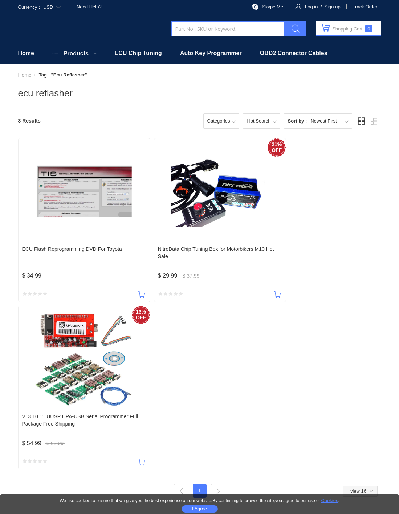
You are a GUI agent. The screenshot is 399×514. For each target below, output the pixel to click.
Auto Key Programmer (211, 53)
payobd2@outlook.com (186, 381)
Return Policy (286, 413)
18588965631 (36, 381)
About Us (47, 413)
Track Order (365, 6)
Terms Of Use (276, 486)
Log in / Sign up (323, 6)
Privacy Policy (326, 413)
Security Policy (160, 413)
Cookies (329, 500)
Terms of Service (365, 413)
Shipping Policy (245, 413)
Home (26, 53)
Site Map (310, 486)
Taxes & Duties (202, 413)
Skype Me (272, 6)
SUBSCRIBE (279, 431)
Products (76, 53)
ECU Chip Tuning (138, 53)
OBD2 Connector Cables (293, 53)
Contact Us (78, 413)
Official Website (117, 413)
